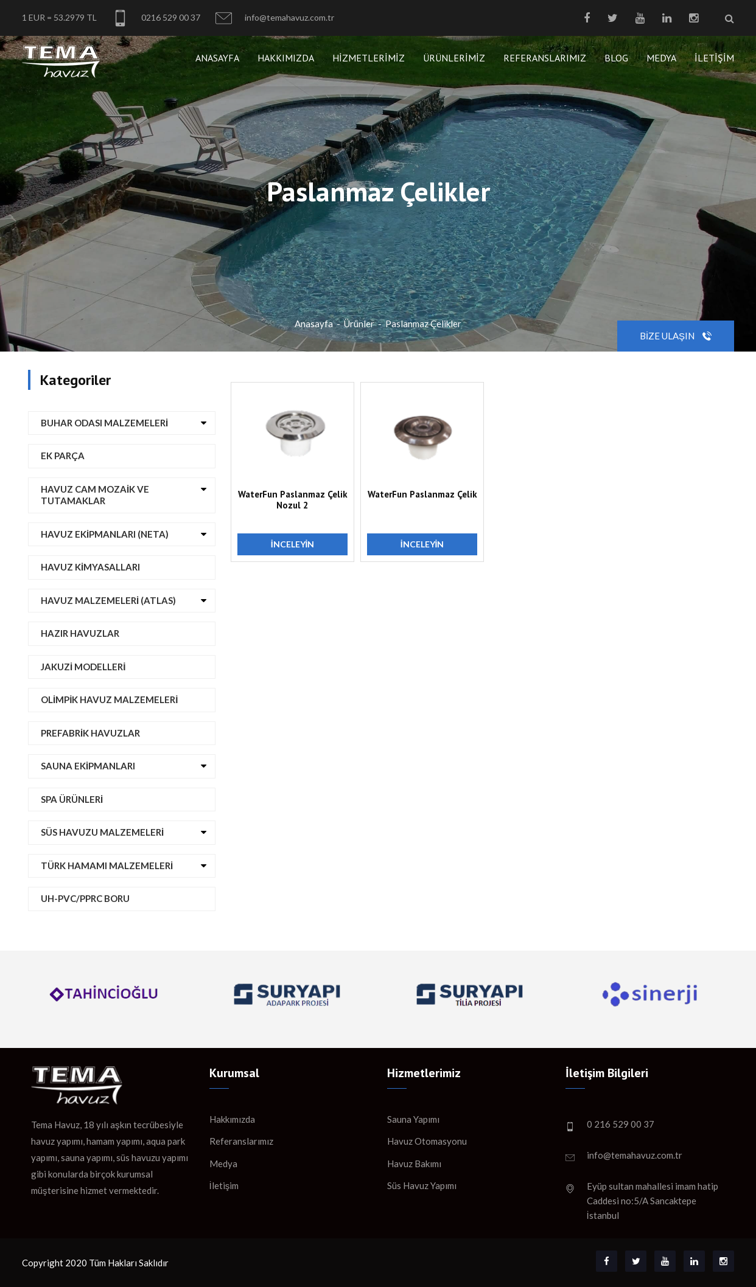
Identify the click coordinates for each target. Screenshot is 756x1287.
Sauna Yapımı (413, 1119)
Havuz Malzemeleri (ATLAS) (108, 600)
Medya (661, 58)
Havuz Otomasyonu (427, 1141)
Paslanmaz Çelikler (423, 323)
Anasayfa (217, 58)
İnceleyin (293, 544)
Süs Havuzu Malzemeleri (102, 832)
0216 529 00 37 (156, 18)
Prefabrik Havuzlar (90, 732)
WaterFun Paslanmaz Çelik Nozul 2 (293, 500)
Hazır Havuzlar (80, 633)
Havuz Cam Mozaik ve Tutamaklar (95, 495)
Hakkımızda (285, 58)
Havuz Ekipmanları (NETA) (105, 534)
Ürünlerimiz (454, 58)
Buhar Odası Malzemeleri (104, 422)
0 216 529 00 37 (620, 1124)
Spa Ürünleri (72, 799)
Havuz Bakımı (414, 1163)
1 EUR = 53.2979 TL (59, 17)
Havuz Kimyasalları (90, 566)
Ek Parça (63, 455)
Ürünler (359, 323)
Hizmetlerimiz (368, 58)
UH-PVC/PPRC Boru (85, 898)
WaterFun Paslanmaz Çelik (422, 494)
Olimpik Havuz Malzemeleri (109, 699)
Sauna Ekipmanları (88, 765)
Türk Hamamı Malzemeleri (107, 865)
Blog (616, 58)
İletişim (714, 58)
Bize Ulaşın (676, 335)
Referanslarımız (544, 58)
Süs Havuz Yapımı (422, 1185)
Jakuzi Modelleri (83, 666)
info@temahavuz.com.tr (274, 18)
